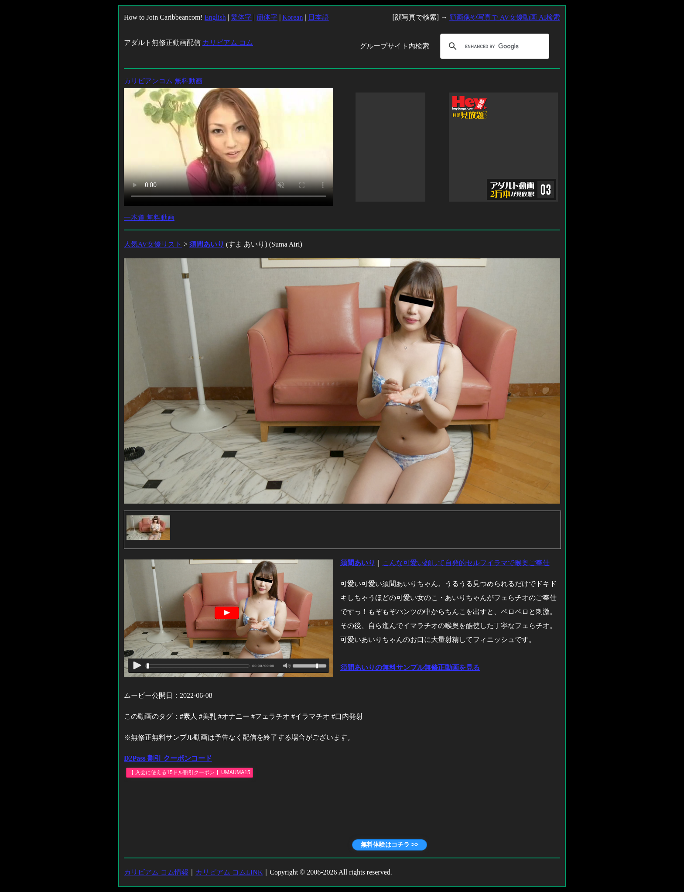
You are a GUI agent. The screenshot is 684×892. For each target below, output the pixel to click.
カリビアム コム (227, 42)
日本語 (318, 17)
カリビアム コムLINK (229, 872)
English (215, 17)
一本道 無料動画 (149, 217)
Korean (292, 17)
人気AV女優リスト (153, 244)
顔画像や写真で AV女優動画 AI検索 (504, 17)
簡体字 (266, 17)
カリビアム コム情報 (156, 872)
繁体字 (241, 17)
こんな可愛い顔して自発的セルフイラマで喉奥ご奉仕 (466, 562)
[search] (493, 46)
